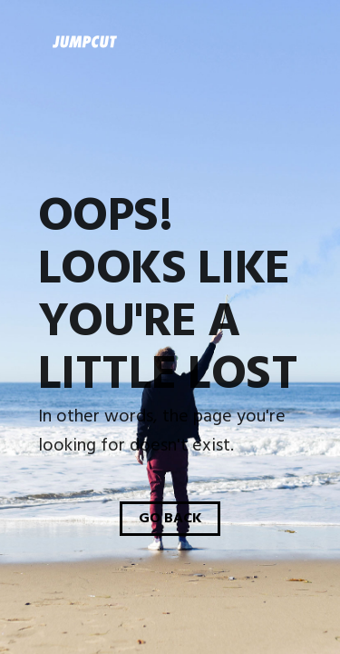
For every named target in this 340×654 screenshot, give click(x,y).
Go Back (170, 518)
